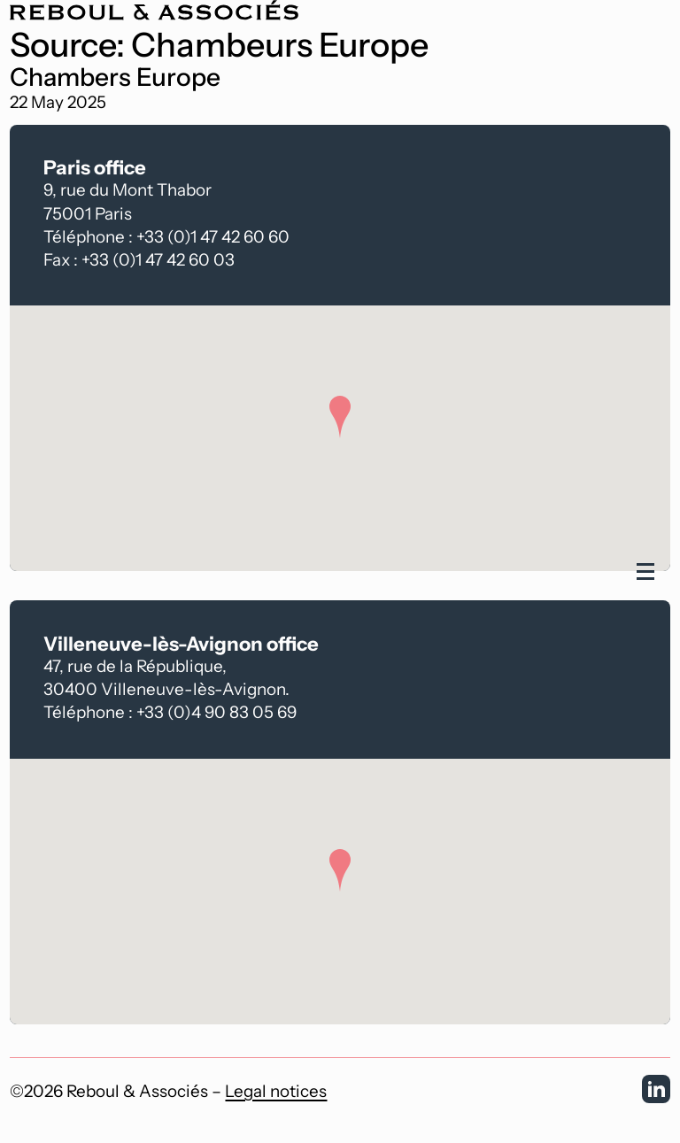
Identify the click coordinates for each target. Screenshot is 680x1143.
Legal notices (276, 1091)
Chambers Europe (115, 77)
